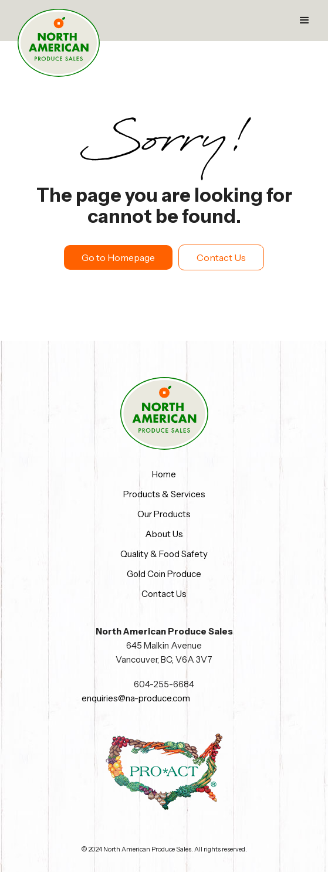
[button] (304, 20)
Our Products (164, 514)
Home (164, 474)
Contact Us (221, 257)
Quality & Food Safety (164, 553)
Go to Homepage (118, 257)
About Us (164, 534)
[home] (59, 43)
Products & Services (164, 494)
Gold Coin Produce (164, 573)
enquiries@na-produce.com (136, 698)
